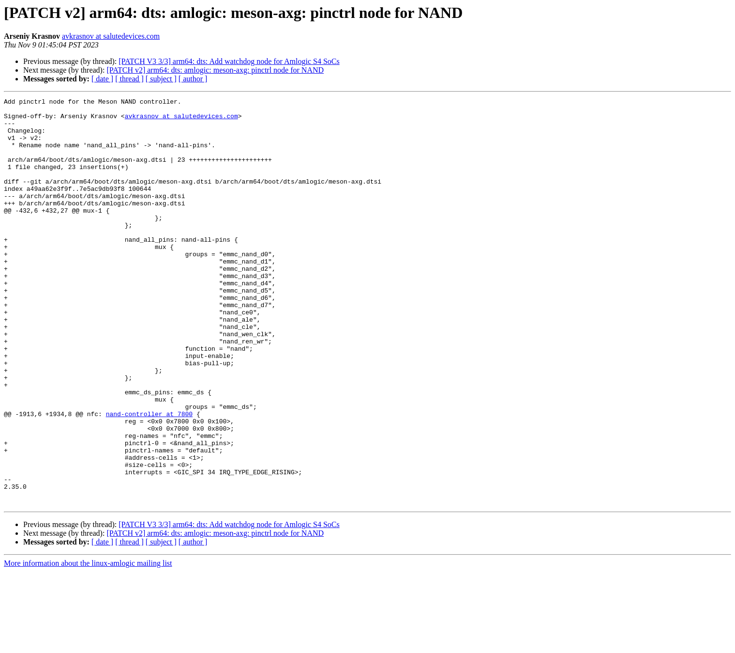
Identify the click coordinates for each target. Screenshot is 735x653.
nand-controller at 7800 (149, 477)
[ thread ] (129, 79)
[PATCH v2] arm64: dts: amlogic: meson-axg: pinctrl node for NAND (215, 70)
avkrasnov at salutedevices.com (111, 36)
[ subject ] (161, 79)
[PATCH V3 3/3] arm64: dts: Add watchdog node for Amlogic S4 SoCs (229, 61)
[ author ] (193, 79)
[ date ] (102, 79)
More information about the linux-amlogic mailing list (88, 644)
